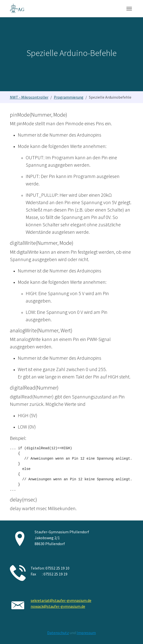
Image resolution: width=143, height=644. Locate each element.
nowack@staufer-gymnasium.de (58, 606)
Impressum (86, 632)
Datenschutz (58, 632)
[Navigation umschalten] (129, 8)
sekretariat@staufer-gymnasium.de (61, 600)
